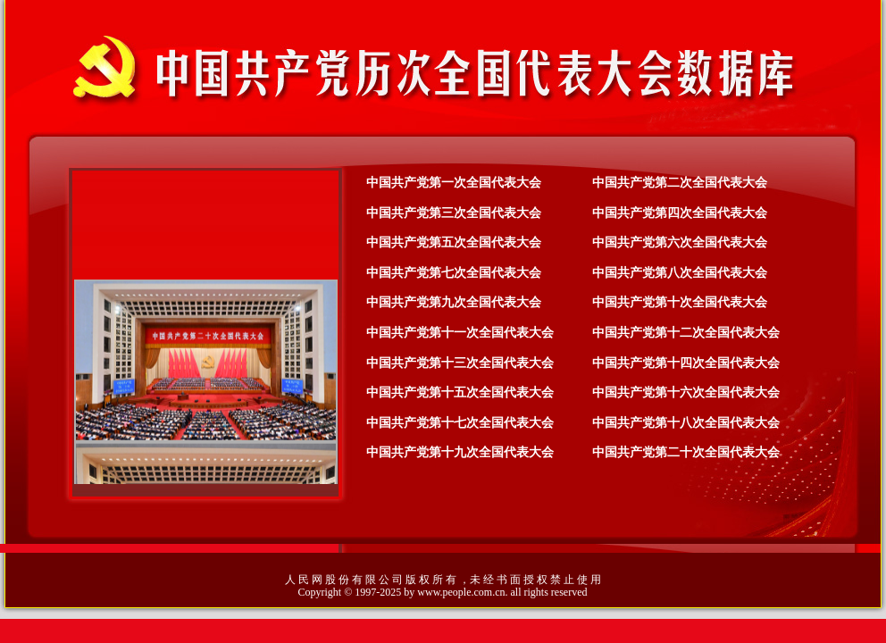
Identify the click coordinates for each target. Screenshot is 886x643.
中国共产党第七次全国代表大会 (453, 273)
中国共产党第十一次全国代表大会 (460, 332)
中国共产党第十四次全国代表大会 (686, 363)
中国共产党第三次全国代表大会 (453, 213)
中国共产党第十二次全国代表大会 (686, 332)
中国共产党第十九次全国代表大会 (460, 452)
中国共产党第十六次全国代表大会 (686, 392)
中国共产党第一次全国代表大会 (453, 182)
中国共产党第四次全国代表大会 (679, 213)
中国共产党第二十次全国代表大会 (686, 452)
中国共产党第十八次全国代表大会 (686, 423)
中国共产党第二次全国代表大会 (679, 182)
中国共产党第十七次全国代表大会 (460, 423)
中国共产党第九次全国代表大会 (453, 302)
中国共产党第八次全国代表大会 (679, 273)
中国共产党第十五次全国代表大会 (460, 392)
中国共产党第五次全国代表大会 (453, 242)
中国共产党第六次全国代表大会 (679, 242)
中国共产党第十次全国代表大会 (679, 302)
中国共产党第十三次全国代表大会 (460, 363)
